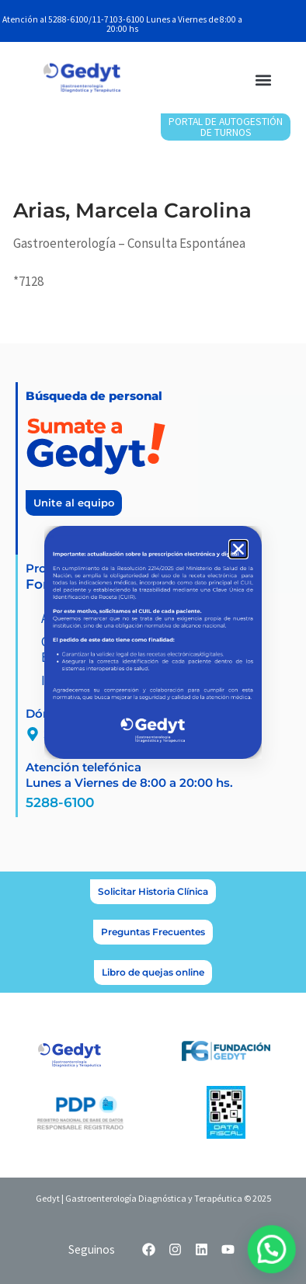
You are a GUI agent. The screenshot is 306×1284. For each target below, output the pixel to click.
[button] (238, 549)
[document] (153, 642)
